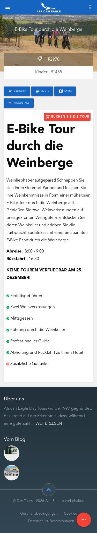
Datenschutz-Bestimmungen (51, 521)
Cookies (70, 513)
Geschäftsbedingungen (39, 513)
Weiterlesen (48, 424)
